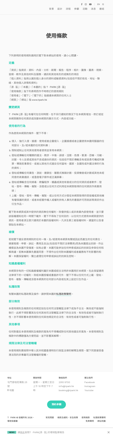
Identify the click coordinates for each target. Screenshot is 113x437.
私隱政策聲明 (63, 290)
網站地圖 (101, 417)
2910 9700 (64, 378)
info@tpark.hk (66, 382)
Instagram (89, 382)
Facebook (89, 378)
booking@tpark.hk (68, 386)
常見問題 (50, 414)
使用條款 (86, 414)
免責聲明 (90, 417)
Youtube (88, 386)
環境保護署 (12, 417)
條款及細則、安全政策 (67, 414)
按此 (22, 432)
